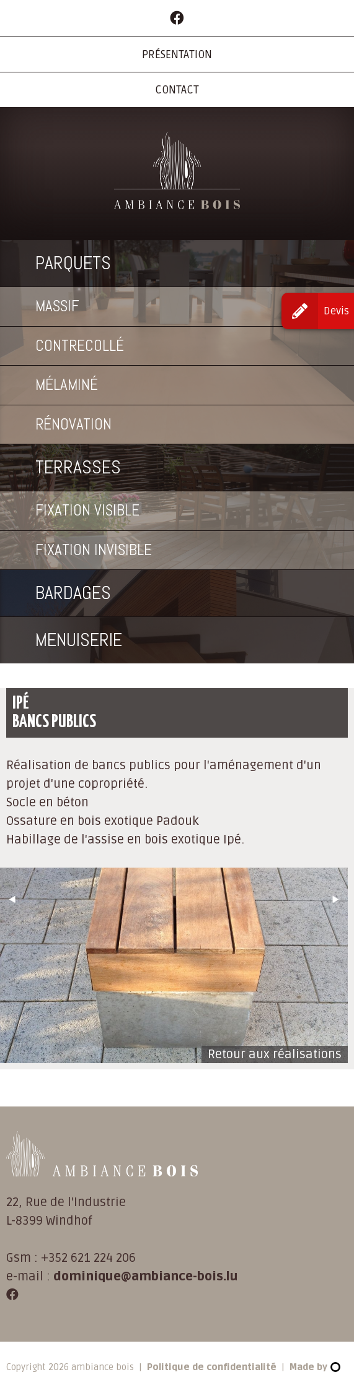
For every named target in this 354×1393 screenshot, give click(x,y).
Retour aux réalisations (275, 1054)
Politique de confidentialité (212, 1367)
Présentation (177, 54)
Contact (177, 90)
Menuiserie (78, 640)
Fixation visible (87, 510)
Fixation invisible (93, 549)
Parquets (73, 263)
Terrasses (78, 467)
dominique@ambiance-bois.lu (145, 1276)
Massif (57, 306)
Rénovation (73, 424)
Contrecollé (79, 345)
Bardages (73, 593)
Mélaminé (66, 384)
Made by (315, 1367)
